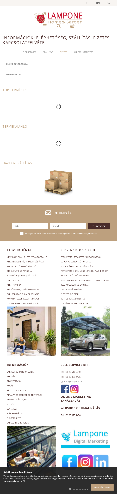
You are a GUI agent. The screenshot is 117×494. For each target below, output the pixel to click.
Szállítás (12, 409)
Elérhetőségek (15, 413)
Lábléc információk (18, 422)
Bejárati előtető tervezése (75, 275)
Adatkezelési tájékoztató (20, 399)
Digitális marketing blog (74, 303)
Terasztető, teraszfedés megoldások (81, 257)
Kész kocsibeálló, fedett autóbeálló (27, 257)
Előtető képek (14, 418)
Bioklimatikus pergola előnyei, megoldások (85, 280)
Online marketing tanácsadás (23, 303)
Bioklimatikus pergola (19, 271)
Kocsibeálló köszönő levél (22, 266)
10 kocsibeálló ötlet (72, 289)
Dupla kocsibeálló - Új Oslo (76, 261)
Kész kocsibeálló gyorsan (75, 285)
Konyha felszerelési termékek (23, 298)
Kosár (10, 385)
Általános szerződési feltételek (24, 395)
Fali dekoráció (15, 294)
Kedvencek (109, 3)
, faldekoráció (31, 294)
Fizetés (10, 404)
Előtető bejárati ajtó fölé (21, 275)
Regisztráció (14, 381)
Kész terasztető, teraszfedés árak (25, 261)
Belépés (87, 3)
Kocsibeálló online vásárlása (77, 266)
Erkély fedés (13, 280)
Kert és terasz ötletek (73, 298)
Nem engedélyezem (78, 489)
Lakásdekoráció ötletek (20, 371)
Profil (98, 3)
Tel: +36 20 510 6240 (71, 371)
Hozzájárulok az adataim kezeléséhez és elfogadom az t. (61, 233)
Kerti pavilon (14, 285)
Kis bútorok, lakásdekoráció (23, 289)
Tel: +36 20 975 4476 (71, 376)
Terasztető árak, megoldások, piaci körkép (84, 271)
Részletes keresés (16, 390)
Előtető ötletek (70, 294)
